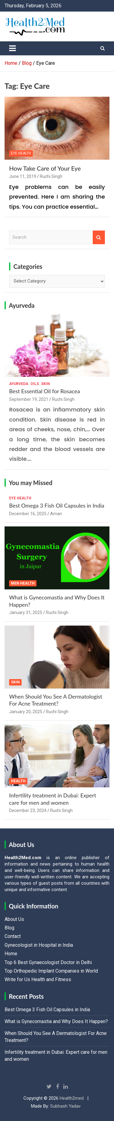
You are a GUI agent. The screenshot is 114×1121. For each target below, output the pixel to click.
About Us (14, 919)
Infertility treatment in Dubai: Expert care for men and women (52, 799)
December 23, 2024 (28, 810)
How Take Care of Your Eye (45, 168)
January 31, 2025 (25, 612)
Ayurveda (22, 305)
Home (11, 953)
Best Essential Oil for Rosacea (44, 391)
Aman (56, 513)
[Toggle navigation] (12, 48)
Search (99, 237)
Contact (13, 936)
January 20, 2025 (25, 711)
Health (18, 781)
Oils (34, 384)
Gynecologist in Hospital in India (39, 945)
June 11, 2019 (22, 176)
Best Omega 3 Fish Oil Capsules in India (56, 505)
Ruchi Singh (51, 176)
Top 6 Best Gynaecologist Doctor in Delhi (48, 962)
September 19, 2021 (28, 399)
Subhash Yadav (65, 1106)
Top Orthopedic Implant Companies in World (51, 971)
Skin (45, 384)
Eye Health (21, 153)
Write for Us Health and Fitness (38, 979)
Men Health (23, 583)
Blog (9, 928)
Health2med (72, 1098)
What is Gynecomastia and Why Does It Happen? (56, 1021)
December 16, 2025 (28, 513)
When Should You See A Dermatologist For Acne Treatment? (55, 700)
